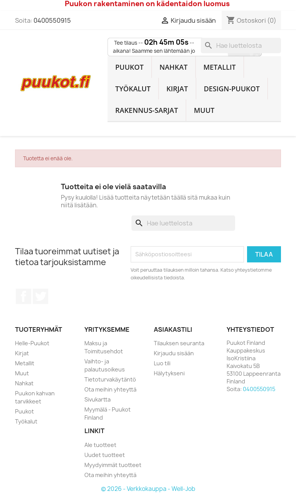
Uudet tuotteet (104, 455)
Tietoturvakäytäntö (110, 379)
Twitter (40, 296)
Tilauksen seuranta (179, 343)
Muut (204, 110)
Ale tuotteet (100, 445)
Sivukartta (97, 399)
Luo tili (162, 363)
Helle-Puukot (32, 343)
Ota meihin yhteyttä (110, 389)
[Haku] (241, 45)
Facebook (23, 296)
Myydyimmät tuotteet (112, 465)
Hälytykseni (169, 373)
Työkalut (133, 88)
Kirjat (177, 88)
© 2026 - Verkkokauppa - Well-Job (148, 489)
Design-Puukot (232, 88)
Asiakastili (173, 329)
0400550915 (52, 20)
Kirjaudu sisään (174, 353)
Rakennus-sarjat (146, 110)
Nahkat (174, 67)
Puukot (129, 67)
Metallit (220, 67)
